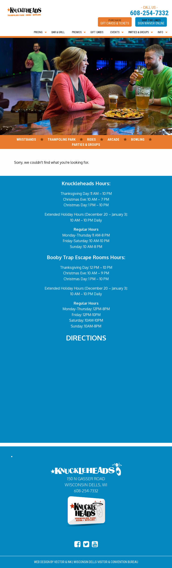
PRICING (38, 32)
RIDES (92, 140)
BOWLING (137, 140)
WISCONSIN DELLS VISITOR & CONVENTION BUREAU (106, 562)
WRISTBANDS (26, 140)
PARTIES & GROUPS (138, 32)
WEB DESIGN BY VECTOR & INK (53, 562)
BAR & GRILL (58, 32)
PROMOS (77, 32)
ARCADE (113, 140)
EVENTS (114, 32)
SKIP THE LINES (151, 22)
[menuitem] (39, 32)
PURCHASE (114, 22)
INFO (160, 32)
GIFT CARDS (96, 32)
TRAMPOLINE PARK (61, 140)
